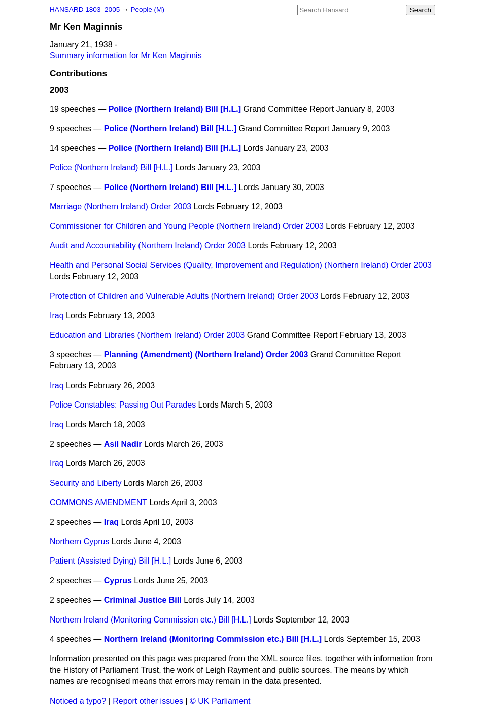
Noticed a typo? (78, 701)
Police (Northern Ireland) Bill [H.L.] (175, 109)
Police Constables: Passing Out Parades (123, 404)
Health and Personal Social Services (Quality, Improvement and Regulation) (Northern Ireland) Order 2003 (241, 265)
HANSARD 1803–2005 (85, 9)
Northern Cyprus (79, 541)
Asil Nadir (123, 444)
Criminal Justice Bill (143, 600)
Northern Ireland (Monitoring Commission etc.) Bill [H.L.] (150, 619)
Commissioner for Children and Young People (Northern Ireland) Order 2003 (187, 226)
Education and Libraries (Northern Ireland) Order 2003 (147, 335)
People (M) (147, 9)
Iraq (57, 315)
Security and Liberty (85, 483)
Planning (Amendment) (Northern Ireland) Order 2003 (206, 354)
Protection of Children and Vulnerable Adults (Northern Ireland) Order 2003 (184, 296)
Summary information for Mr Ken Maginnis (126, 55)
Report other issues (148, 701)
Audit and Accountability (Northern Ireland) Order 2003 (148, 245)
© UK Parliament (220, 701)
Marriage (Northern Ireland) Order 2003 (120, 206)
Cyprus (118, 580)
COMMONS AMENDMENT (98, 502)
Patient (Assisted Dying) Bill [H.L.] (110, 560)
